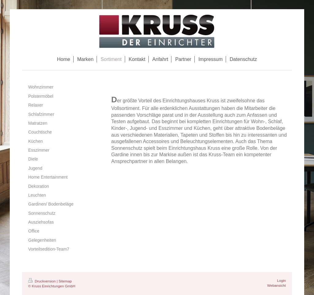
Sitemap (65, 281)
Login (281, 280)
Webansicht (276, 285)
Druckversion (42, 281)
